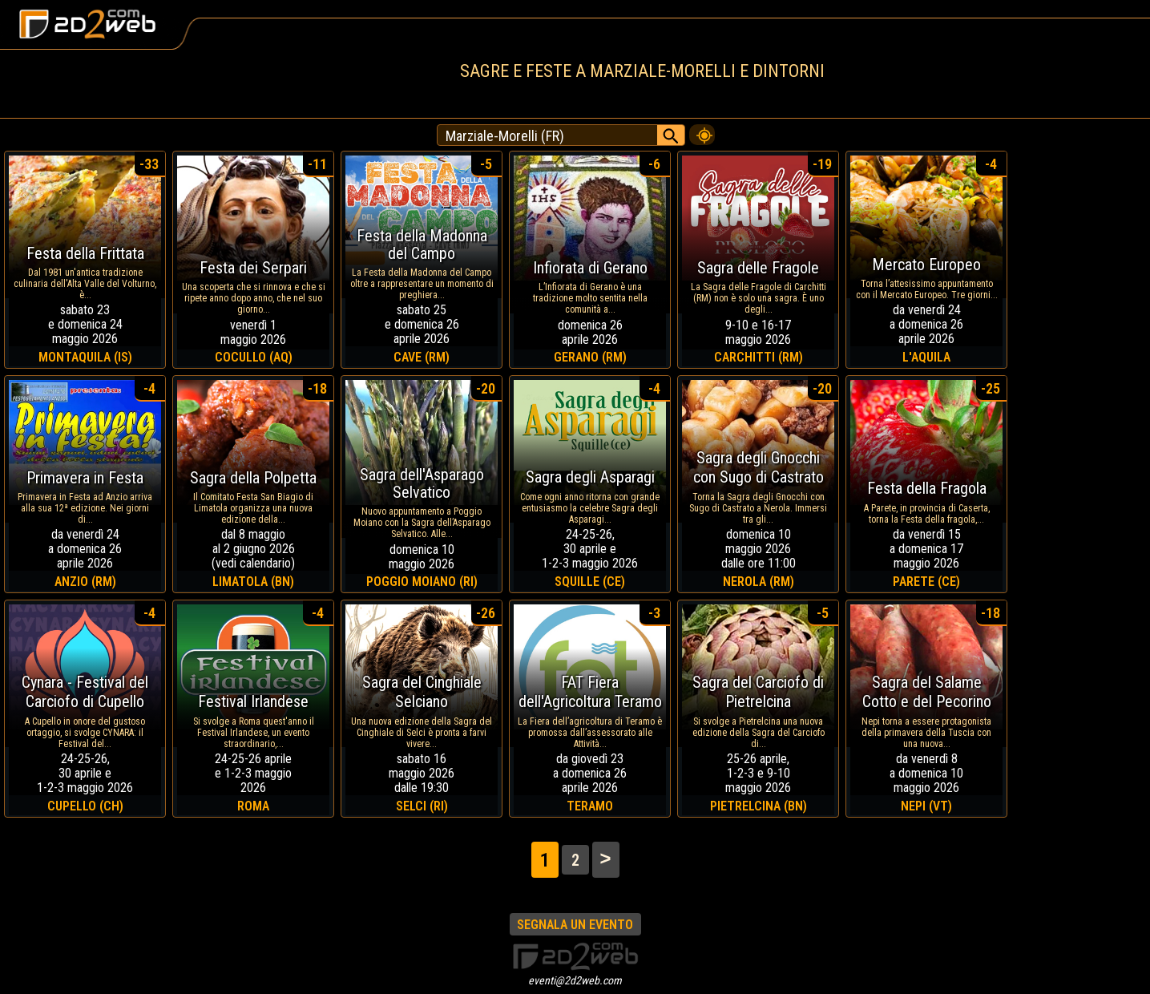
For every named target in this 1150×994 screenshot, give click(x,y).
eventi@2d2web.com (575, 980)
